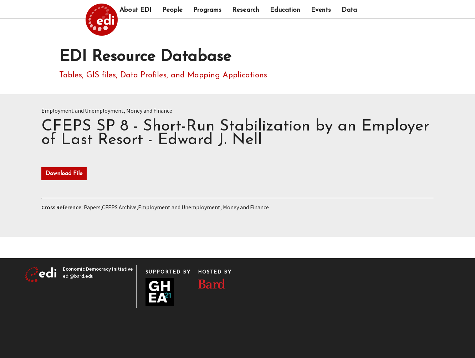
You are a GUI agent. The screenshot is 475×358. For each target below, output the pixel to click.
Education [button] (285, 10)
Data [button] (349, 10)
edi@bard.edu (78, 276)
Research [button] (245, 10)
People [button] (172, 10)
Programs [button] (207, 10)
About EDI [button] (135, 10)
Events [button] (321, 10)
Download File (64, 174)
